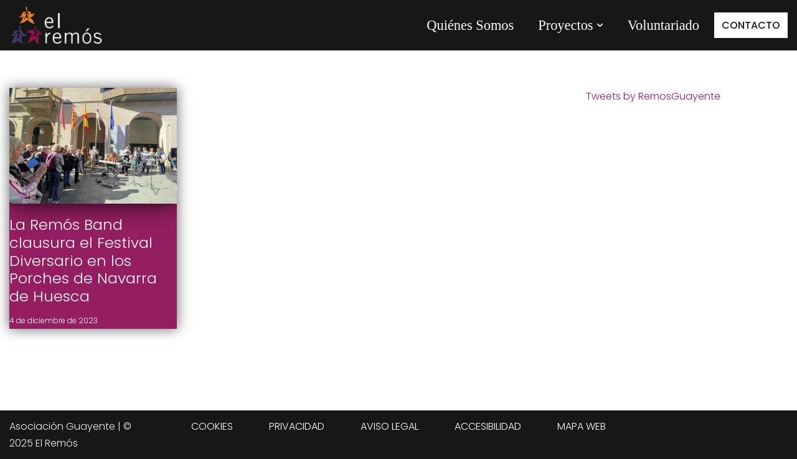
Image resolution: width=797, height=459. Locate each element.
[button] (600, 25)
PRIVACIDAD (296, 426)
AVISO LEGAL (389, 426)
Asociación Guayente (62, 426)
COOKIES (212, 426)
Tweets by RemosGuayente (653, 96)
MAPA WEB (581, 426)
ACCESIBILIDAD (488, 426)
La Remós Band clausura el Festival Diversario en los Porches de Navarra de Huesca (83, 260)
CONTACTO (751, 25)
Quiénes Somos (470, 25)
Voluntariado (663, 25)
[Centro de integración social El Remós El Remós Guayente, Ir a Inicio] (56, 25)
